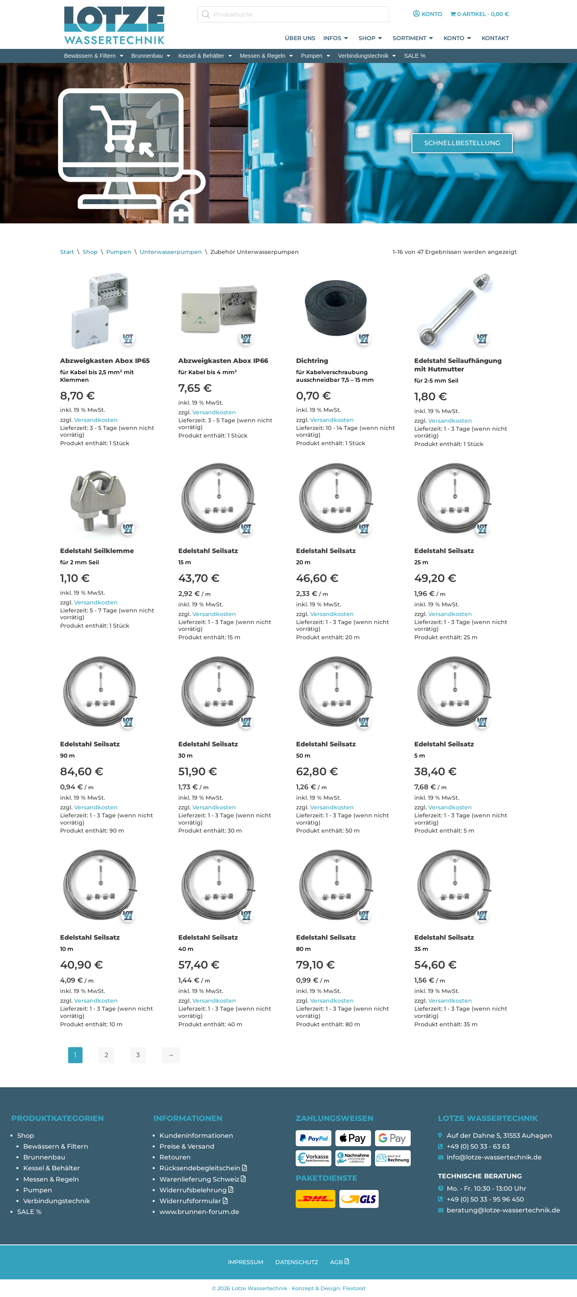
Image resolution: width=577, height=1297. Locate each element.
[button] (93, 56)
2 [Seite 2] (106, 1055)
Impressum (245, 1262)
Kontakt (495, 38)
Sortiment (413, 39)
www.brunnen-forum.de (199, 1212)
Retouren (175, 1157)
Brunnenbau (150, 56)
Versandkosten (96, 420)
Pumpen (315, 56)
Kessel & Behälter (205, 56)
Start (67, 251)
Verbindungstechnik (367, 56)
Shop (371, 39)
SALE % (415, 56)
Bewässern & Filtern (93, 56)
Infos (336, 39)
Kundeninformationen (196, 1135)
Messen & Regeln (266, 56)
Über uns (300, 38)
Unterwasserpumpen (171, 251)
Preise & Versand (186, 1146)
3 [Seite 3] (138, 1055)
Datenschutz (296, 1262)
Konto (458, 39)
